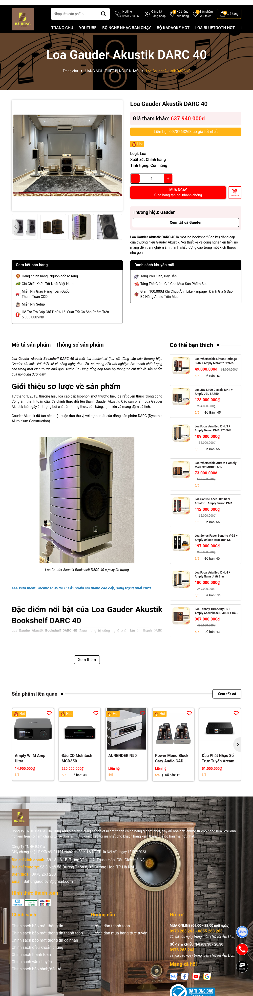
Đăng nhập (158, 24)
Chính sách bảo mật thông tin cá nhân (45, 948)
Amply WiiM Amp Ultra (30, 766)
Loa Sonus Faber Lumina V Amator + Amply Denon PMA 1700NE (213, 510)
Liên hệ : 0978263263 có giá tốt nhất (186, 139)
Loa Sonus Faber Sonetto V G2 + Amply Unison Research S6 (216, 546)
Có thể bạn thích (191, 353)
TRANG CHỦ (62, 35)
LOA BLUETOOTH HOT (215, 35)
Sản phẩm (206, 22)
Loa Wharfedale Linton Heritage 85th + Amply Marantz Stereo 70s (216, 369)
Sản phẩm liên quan (34, 702)
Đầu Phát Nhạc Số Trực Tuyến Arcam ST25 (218, 766)
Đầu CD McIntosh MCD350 (77, 766)
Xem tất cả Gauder (186, 230)
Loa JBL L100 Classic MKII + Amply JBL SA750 (214, 400)
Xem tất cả (227, 702)
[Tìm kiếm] (103, 22)
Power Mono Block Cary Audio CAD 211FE (172, 766)
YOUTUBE (88, 35)
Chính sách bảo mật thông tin (37, 933)
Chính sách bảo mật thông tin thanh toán (47, 941)
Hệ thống (182, 22)
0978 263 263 (44, 882)
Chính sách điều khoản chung (37, 955)
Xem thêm (87, 667)
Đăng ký (156, 19)
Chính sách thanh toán (31, 962)
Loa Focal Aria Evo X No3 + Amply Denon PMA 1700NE (213, 436)
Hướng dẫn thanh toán (110, 933)
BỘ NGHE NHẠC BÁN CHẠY (126, 35)
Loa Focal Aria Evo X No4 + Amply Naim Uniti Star (212, 582)
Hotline (131, 22)
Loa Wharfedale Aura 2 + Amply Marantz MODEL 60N (215, 473)
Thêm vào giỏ (235, 203)
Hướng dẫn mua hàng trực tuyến (119, 941)
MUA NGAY (178, 200)
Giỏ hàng (232, 21)
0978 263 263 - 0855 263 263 (196, 939)
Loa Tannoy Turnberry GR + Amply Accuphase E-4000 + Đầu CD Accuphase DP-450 (216, 619)
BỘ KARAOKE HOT (173, 35)
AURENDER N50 (122, 763)
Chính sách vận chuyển (32, 969)
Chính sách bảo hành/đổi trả (36, 976)
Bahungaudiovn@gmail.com (48, 889)
